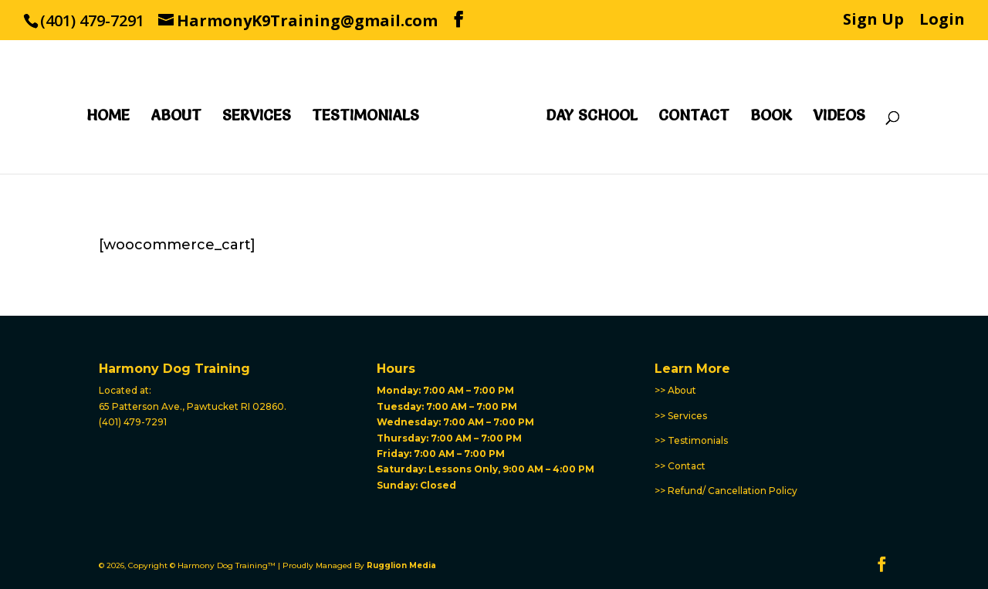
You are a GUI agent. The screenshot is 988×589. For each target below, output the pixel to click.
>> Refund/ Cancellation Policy (726, 490)
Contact (693, 117)
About (176, 117)
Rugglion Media (401, 565)
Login (942, 20)
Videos (839, 117)
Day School (592, 117)
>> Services (681, 415)
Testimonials (365, 117)
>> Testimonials (691, 440)
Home (108, 117)
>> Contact (680, 466)
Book (771, 117)
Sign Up (873, 20)
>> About (675, 390)
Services (256, 117)
